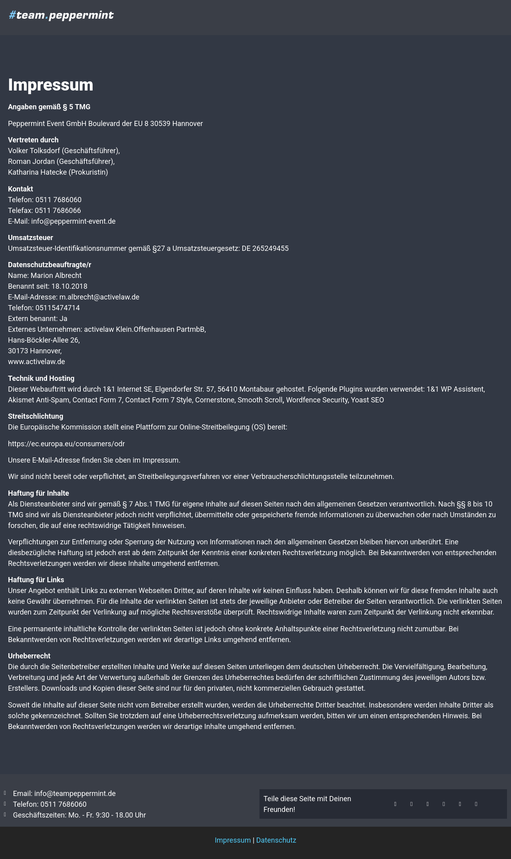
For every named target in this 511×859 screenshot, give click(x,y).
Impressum (233, 840)
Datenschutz (276, 840)
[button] (395, 804)
